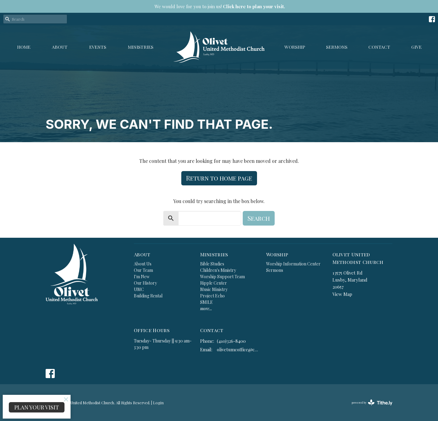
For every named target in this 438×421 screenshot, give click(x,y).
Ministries (140, 47)
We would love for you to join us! (220, 6)
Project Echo (212, 296)
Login (158, 402)
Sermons (336, 47)
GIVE (416, 47)
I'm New (142, 276)
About (60, 47)
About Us (142, 264)
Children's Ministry (218, 270)
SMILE (206, 302)
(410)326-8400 (231, 341)
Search (259, 218)
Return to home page (219, 178)
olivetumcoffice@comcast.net (238, 349)
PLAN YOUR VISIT (36, 407)
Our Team (143, 270)
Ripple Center (213, 283)
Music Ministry (214, 289)
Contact (379, 47)
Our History (145, 283)
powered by (372, 402)
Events (97, 47)
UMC (139, 289)
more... (206, 308)
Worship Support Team (222, 276)
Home (23, 47)
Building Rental (148, 296)
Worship (294, 47)
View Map (342, 294)
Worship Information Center (293, 264)
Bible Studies (212, 264)
